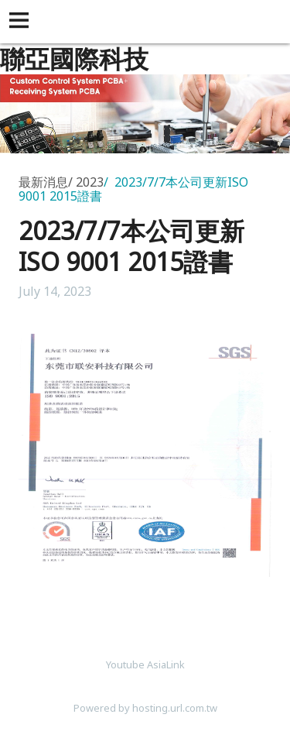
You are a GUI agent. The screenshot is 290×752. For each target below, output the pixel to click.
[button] (21, 21)
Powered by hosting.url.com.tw (145, 708)
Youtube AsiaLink (145, 664)
